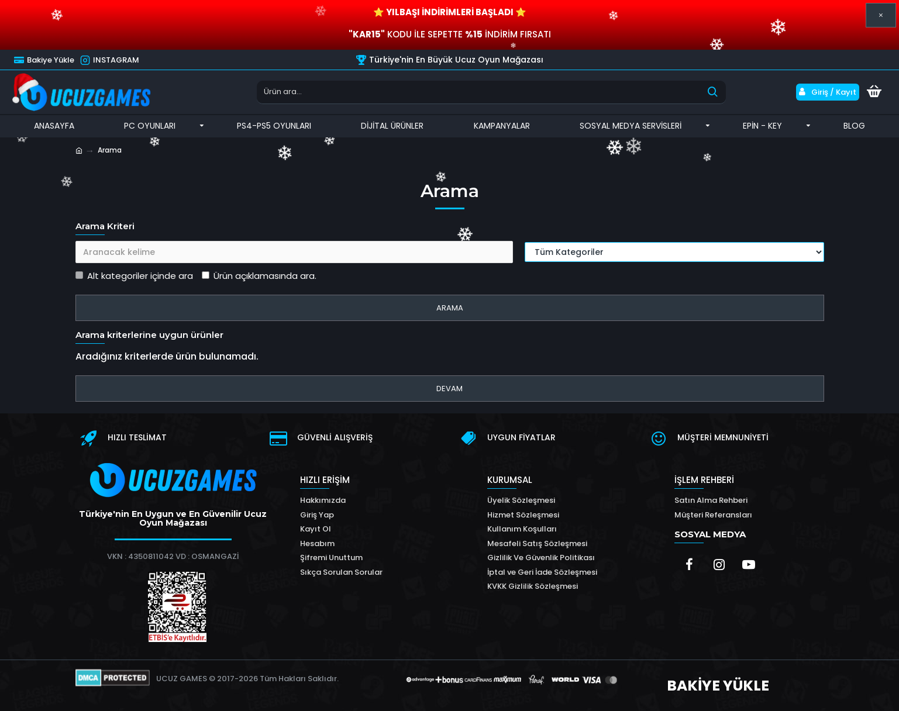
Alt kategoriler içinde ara (134, 276)
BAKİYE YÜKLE (718, 685)
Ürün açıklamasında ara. (259, 276)
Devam (449, 388)
